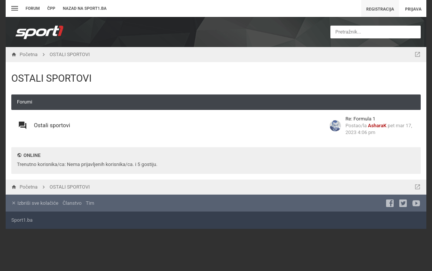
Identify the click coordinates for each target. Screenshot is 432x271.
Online (31, 155)
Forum (33, 8)
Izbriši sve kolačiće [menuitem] (34, 203)
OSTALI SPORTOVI (51, 78)
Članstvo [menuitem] (71, 203)
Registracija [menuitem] (380, 9)
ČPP (51, 8)
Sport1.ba (22, 220)
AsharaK (377, 125)
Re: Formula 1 (360, 119)
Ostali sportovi (52, 125)
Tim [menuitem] (90, 203)
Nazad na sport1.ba (84, 8)
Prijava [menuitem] (413, 9)
